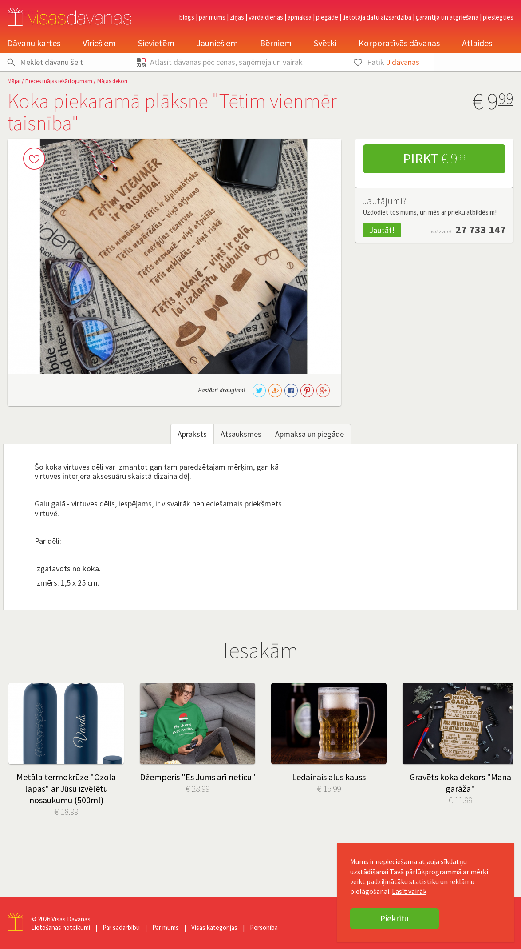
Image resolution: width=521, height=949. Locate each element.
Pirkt (434, 158)
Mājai (14, 81)
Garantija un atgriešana (447, 17)
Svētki (325, 42)
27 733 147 (480, 229)
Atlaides (477, 42)
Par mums (212, 17)
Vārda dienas (266, 17)
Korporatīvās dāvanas (399, 42)
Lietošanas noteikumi (60, 927)
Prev (21, 728)
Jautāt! (382, 230)
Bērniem (276, 42)
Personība (264, 927)
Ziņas (237, 17)
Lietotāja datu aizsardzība (377, 17)
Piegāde (327, 17)
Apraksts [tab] (192, 434)
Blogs (186, 17)
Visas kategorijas (214, 927)
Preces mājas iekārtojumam (58, 81)
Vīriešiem (99, 42)
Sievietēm (156, 42)
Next (500, 728)
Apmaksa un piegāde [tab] (309, 434)
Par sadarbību (121, 927)
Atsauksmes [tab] (241, 434)
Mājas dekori (112, 81)
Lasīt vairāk (409, 891)
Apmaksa (300, 17)
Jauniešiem (217, 42)
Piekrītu (394, 918)
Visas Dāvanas (71, 919)
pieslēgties (498, 17)
